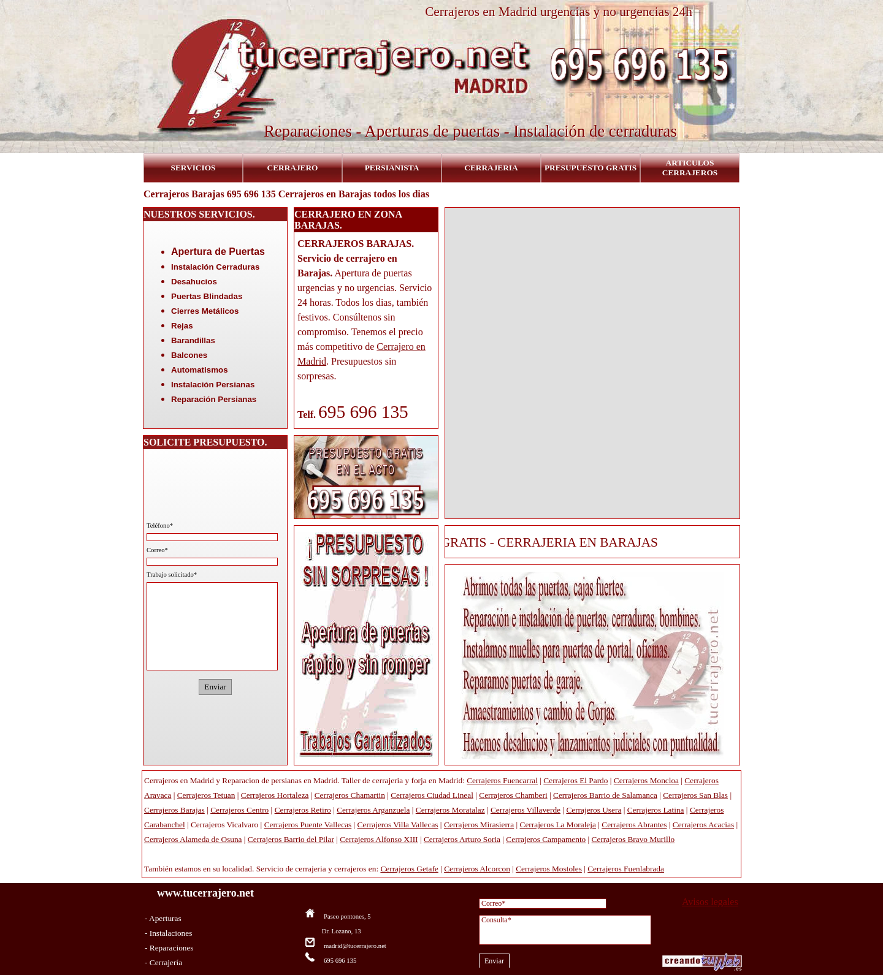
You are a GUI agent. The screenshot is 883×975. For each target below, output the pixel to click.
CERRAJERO (292, 167)
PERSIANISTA (392, 167)
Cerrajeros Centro (239, 809)
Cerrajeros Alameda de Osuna (193, 839)
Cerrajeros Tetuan (206, 795)
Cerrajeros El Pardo (575, 780)
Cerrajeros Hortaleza (275, 795)
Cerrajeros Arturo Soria (462, 839)
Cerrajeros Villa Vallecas (397, 824)
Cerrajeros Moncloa (646, 780)
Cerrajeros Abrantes (634, 824)
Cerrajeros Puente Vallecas (308, 824)
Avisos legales (710, 902)
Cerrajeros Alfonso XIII (379, 839)
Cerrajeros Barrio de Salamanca (605, 795)
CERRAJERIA (491, 167)
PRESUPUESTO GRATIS (590, 167)
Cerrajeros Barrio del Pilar (291, 839)
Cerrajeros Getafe (409, 868)
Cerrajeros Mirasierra (479, 824)
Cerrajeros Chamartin (350, 795)
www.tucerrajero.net (205, 893)
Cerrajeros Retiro (303, 809)
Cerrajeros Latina (655, 809)
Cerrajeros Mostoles (549, 868)
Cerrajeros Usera (593, 809)
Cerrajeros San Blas (695, 795)
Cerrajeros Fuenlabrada (625, 868)
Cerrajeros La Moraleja (558, 824)
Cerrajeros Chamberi (513, 795)
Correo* (157, 550)
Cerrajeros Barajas (174, 809)
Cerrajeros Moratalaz (450, 809)
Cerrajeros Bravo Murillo (633, 839)
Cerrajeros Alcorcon (477, 868)
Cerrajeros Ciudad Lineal (432, 795)
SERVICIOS (193, 167)
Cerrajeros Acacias (703, 824)
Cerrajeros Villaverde (525, 809)
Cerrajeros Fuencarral (502, 780)
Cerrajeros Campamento (546, 839)
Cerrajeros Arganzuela (373, 809)
